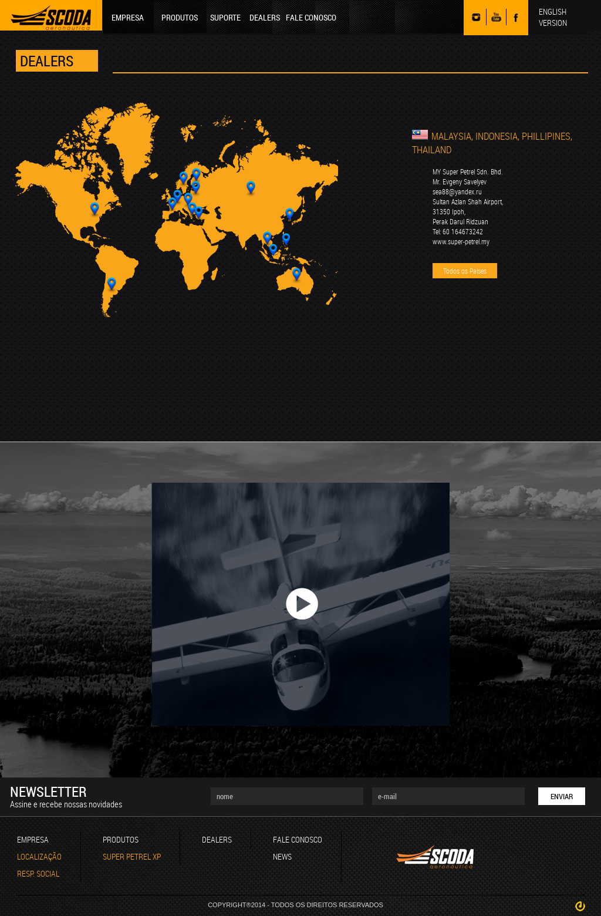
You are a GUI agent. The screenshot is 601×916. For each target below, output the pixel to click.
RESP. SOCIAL (38, 873)
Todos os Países (465, 270)
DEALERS (264, 17)
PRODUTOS (179, 17)
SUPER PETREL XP (132, 856)
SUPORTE (225, 17)
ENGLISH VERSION (553, 17)
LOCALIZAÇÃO (39, 856)
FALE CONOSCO (311, 17)
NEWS (282, 856)
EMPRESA (128, 17)
